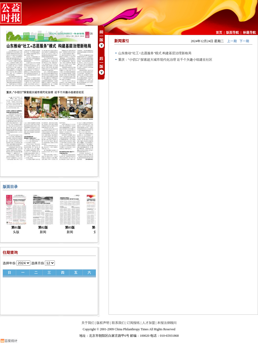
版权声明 (102, 323)
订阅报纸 (133, 323)
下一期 (244, 41)
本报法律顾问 (167, 323)
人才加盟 (148, 323)
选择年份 (9, 263)
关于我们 (87, 323)
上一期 (232, 41)
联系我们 (118, 323)
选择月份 (37, 263)
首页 (219, 32)
